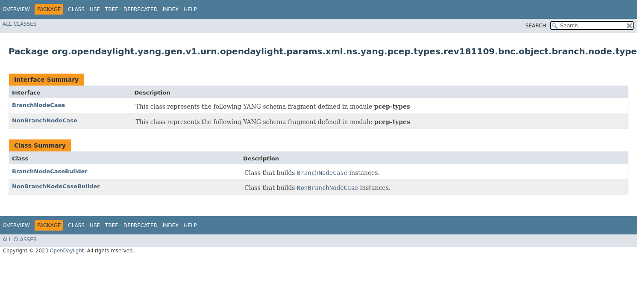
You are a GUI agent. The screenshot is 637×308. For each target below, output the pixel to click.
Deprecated (140, 9)
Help (190, 9)
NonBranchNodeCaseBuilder (56, 186)
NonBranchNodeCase (44, 120)
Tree (111, 9)
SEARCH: (536, 26)
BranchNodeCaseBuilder (50, 171)
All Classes (19, 24)
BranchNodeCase (38, 105)
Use (95, 9)
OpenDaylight (67, 251)
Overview (16, 9)
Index (171, 9)
